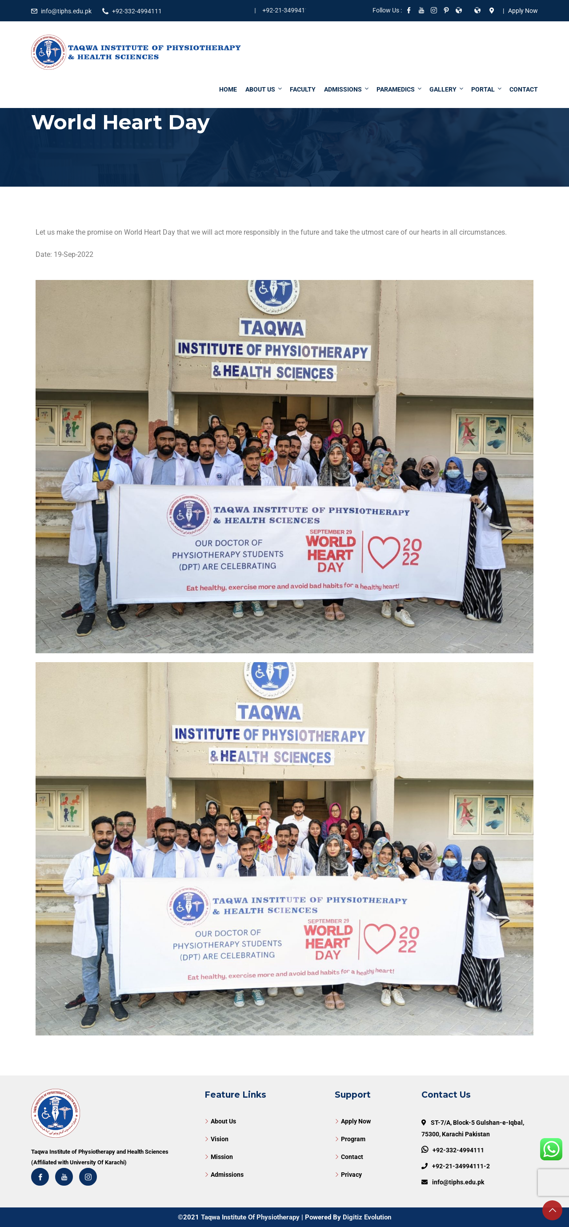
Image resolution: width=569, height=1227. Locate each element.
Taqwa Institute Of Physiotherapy (250, 1217)
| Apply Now (519, 10)
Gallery (447, 89)
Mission (222, 1156)
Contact (523, 89)
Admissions (347, 89)
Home (228, 89)
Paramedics (400, 89)
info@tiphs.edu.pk (66, 11)
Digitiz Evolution (367, 1217)
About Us (264, 89)
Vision (219, 1139)
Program (353, 1139)
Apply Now (356, 1121)
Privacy (351, 1174)
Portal (487, 89)
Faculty (303, 89)
